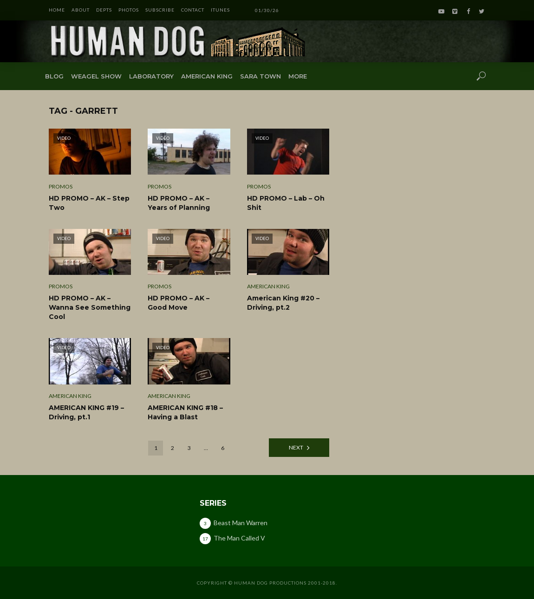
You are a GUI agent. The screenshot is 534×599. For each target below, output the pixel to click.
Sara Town (260, 76)
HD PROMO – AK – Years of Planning (179, 203)
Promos (60, 186)
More (297, 76)
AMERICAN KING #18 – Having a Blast (185, 412)
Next (296, 447)
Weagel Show (96, 76)
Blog (54, 76)
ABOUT (81, 10)
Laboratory (151, 76)
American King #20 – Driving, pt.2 (283, 303)
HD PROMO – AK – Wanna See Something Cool (89, 307)
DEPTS (104, 10)
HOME (57, 10)
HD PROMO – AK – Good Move (178, 303)
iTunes (220, 10)
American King (207, 76)
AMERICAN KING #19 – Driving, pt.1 (86, 412)
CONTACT (192, 10)
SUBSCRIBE (160, 10)
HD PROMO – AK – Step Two (89, 203)
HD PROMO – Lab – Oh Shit (286, 203)
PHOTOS (128, 10)
